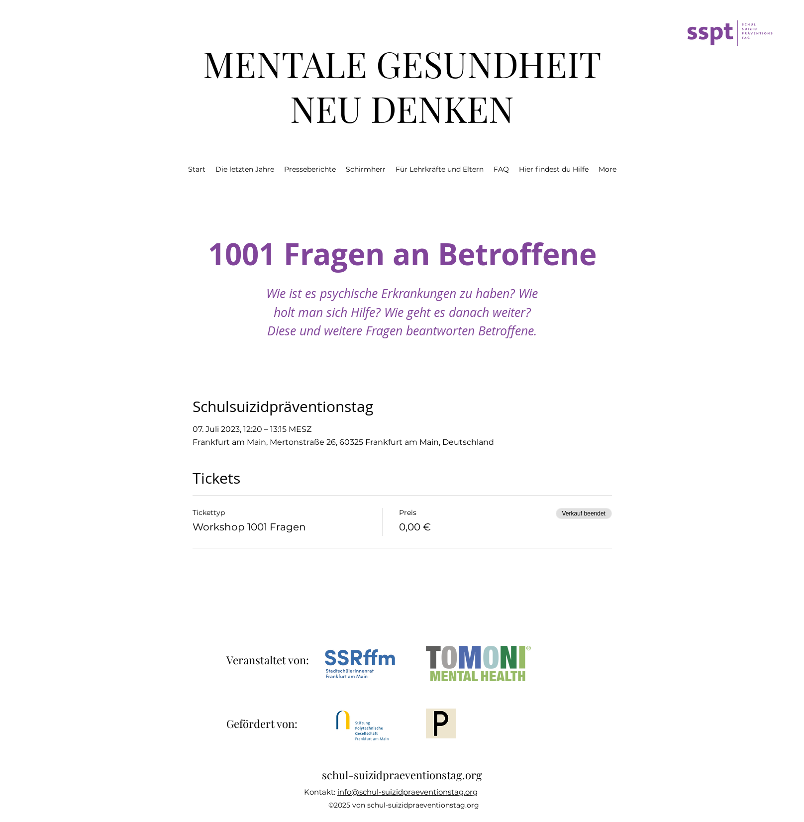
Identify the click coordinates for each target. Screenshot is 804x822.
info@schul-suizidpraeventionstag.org (407, 792)
